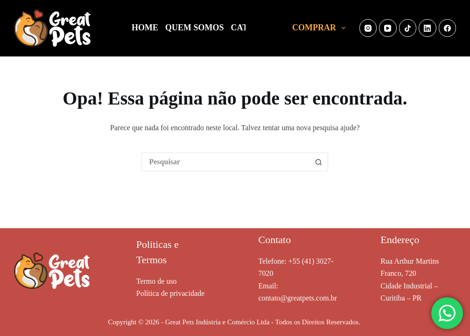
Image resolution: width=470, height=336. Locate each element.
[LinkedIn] (427, 28)
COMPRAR (320, 28)
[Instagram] (368, 28)
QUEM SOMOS (194, 27)
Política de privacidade (170, 293)
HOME (145, 27)
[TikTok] (408, 28)
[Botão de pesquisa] (318, 162)
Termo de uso (156, 281)
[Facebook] (447, 28)
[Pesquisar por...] (225, 162)
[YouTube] (388, 28)
